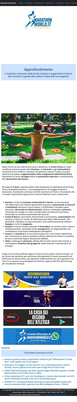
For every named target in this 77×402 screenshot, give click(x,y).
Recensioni (50, 3)
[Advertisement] (38, 48)
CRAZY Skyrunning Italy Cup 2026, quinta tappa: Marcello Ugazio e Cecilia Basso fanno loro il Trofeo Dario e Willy (39, 371)
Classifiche (59, 3)
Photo (67, 3)
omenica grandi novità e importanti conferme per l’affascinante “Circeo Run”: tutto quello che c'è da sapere (38, 360)
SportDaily (56, 395)
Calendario (29, 3)
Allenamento (39, 3)
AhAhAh (65, 395)
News (21, 3)
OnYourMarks (46, 395)
